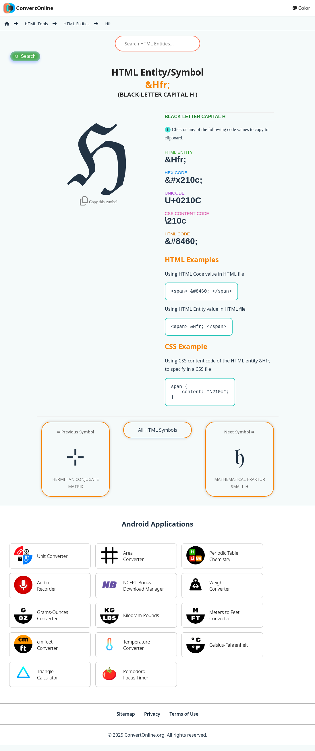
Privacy (152, 720)
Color (301, 8)
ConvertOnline (27, 8)
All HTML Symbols (157, 436)
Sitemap (126, 720)
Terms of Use (183, 720)
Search (25, 56)
